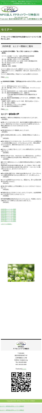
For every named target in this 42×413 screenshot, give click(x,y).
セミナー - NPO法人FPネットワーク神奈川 (12, 406)
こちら (7, 77)
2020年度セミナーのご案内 (8, 216)
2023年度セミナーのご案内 (8, 211)
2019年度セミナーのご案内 (8, 217)
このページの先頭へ (6, 224)
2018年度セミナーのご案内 (8, 219)
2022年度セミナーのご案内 (8, 212)
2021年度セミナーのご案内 (8, 214)
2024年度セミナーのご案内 (8, 209)
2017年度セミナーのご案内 (8, 221)
